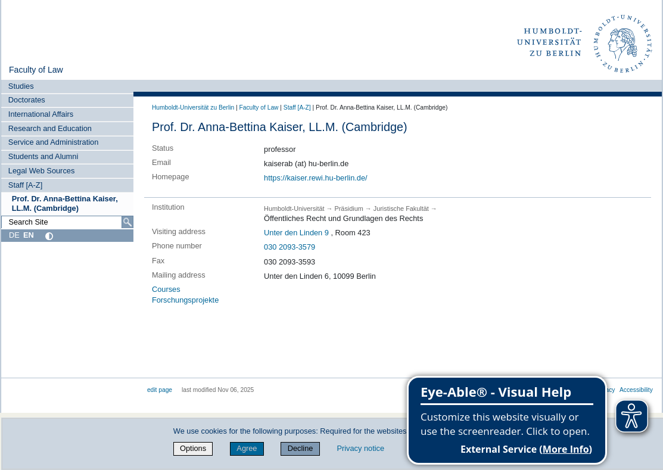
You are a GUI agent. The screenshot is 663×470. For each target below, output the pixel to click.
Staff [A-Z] (25, 184)
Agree (246, 448)
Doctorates (26, 99)
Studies (21, 86)
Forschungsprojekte (185, 299)
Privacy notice (360, 448)
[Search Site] (67, 222)
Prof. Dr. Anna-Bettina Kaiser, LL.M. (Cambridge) (65, 203)
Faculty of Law (36, 69)
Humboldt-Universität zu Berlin (193, 107)
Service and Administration (53, 142)
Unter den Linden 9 (296, 232)
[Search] (127, 222)
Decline (300, 448)
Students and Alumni (43, 156)
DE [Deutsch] (14, 235)
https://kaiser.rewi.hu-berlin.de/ (316, 177)
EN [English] (28, 235)
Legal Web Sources (41, 170)
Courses (166, 289)
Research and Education (50, 128)
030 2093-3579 (289, 246)
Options (193, 448)
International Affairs (40, 114)
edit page (159, 390)
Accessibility (636, 390)
